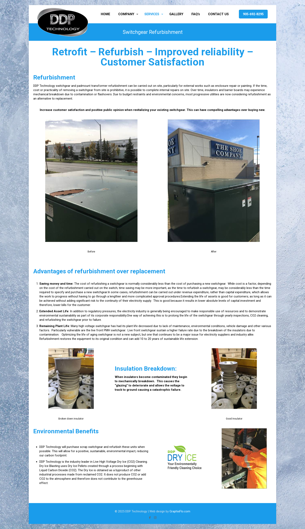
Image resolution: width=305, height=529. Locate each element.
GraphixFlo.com (180, 511)
